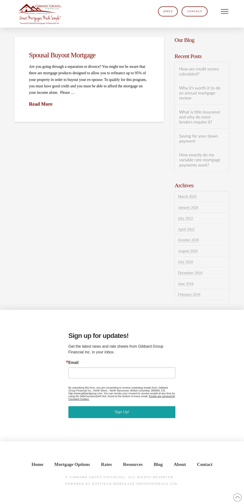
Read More (40, 104)
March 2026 (187, 196)
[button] (224, 11)
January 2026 (188, 207)
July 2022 (185, 218)
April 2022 (186, 229)
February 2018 (189, 294)
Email (73, 363)
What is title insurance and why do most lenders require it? (199, 116)
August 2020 (188, 251)
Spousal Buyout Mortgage (62, 55)
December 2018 (190, 273)
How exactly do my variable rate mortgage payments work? (199, 159)
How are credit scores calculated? (199, 71)
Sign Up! (122, 412)
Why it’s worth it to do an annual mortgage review (199, 92)
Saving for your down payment (198, 138)
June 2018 (185, 284)
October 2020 (188, 240)
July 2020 (185, 262)
